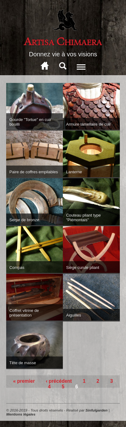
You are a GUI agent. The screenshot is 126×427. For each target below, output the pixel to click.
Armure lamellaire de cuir (88, 124)
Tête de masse (22, 362)
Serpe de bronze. (24, 220)
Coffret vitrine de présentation (24, 312)
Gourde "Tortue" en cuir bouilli (30, 122)
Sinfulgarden (96, 410)
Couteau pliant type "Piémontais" (83, 217)
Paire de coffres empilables (33, 172)
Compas (16, 267)
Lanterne (74, 172)
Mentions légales (20, 414)
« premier (24, 381)
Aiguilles (73, 315)
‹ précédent (59, 381)
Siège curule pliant (82, 267)
